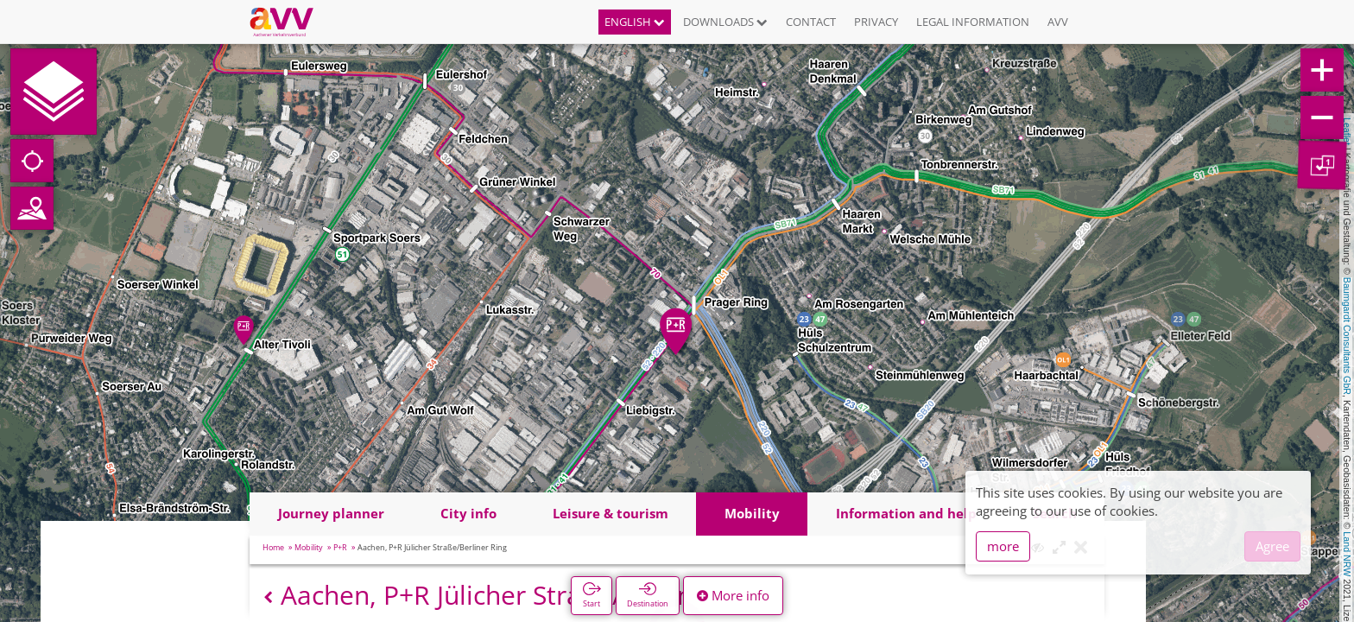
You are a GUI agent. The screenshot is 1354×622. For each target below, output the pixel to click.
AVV (1057, 21)
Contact (811, 21)
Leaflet (1347, 131)
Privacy (876, 21)
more (1003, 546)
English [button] (634, 21)
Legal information (972, 21)
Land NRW (1347, 553)
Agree (1272, 546)
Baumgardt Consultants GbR (1347, 336)
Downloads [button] (725, 21)
